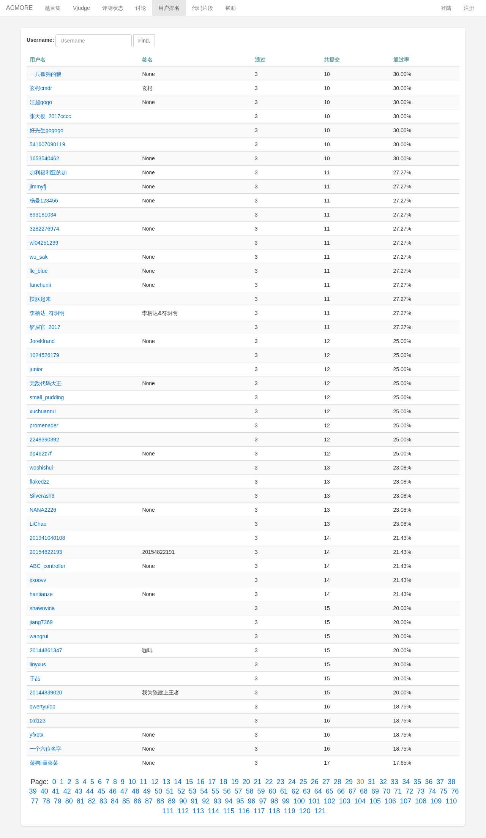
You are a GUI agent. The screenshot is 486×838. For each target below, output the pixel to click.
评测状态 (112, 8)
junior (36, 369)
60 (272, 791)
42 (67, 791)
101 (314, 801)
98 (274, 801)
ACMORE (19, 8)
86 (137, 801)
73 (420, 791)
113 (198, 811)
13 (166, 782)
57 (238, 791)
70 (386, 791)
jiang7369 (41, 622)
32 (383, 782)
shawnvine (42, 608)
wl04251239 (44, 243)
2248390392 (44, 439)
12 (155, 782)
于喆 (35, 678)
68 (364, 791)
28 (337, 782)
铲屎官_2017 (45, 327)
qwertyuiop (42, 707)
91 (194, 801)
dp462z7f (41, 454)
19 (234, 782)
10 (132, 782)
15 (189, 782)
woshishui (41, 468)
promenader (44, 425)
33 (394, 782)
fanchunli (40, 285)
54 (204, 791)
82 (92, 801)
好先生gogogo (46, 130)
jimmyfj (38, 186)
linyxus (38, 664)
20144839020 (46, 692)
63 (307, 791)
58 (250, 791)
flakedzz (39, 482)
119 (289, 811)
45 (101, 791)
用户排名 (169, 8)
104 (360, 801)
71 (398, 791)
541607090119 (47, 144)
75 (443, 791)
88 (160, 801)
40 (44, 791)
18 (223, 782)
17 (212, 782)
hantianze (41, 594)
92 (206, 801)
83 (103, 801)
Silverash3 (42, 496)
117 (259, 811)
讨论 (141, 8)
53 (192, 791)
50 (158, 791)
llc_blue (38, 271)
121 (320, 811)
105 (375, 801)
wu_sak (38, 257)
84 (114, 801)
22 (269, 782)
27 (326, 782)
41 (56, 791)
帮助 (230, 8)
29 (349, 782)
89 (171, 801)
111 (168, 811)
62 (295, 791)
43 (78, 791)
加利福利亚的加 (48, 172)
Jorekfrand (42, 341)
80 (69, 801)
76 (455, 791)
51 (170, 791)
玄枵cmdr (41, 88)
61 (284, 791)
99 (286, 801)
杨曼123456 (44, 201)
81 (80, 801)
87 (149, 801)
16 (200, 782)
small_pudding (47, 397)
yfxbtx (37, 735)
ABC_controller (47, 566)
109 (436, 801)
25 (303, 782)
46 (113, 791)
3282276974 (44, 229)
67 (352, 791)
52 (181, 791)
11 (143, 782)
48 (135, 791)
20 (246, 782)
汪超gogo (41, 102)
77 (35, 801)
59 (261, 791)
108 (420, 801)
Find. (144, 41)
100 (299, 801)
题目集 (53, 8)
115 (228, 811)
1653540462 (44, 158)
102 (329, 801)
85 (126, 801)
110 (451, 801)
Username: (40, 40)
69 (375, 791)
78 (46, 801)
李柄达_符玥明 (47, 313)
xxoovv (38, 580)
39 (33, 791)
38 (451, 782)
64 (318, 791)
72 (409, 791)
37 (440, 782)
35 (417, 782)
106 (390, 801)
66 (341, 791)
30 (360, 782)
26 (315, 782)
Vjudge (81, 8)
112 (183, 811)
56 (226, 791)
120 (305, 811)
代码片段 (202, 8)
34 (406, 782)
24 (292, 782)
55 (215, 791)
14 (177, 782)
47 (124, 791)
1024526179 (44, 355)
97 (263, 801)
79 (58, 801)
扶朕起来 (40, 299)
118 (274, 811)
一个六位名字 (46, 749)
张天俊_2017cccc (50, 116)
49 (147, 791)
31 (372, 782)
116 (243, 811)
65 (329, 791)
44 (90, 791)
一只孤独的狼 (46, 74)
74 (432, 791)
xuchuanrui (43, 411)
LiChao (38, 524)
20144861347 (46, 650)
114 (213, 811)
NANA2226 (43, 510)
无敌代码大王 (46, 383)
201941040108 (47, 538)
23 (280, 782)
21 (258, 782)
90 (183, 801)
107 (405, 801)
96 (252, 801)
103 (344, 801)
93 (217, 801)
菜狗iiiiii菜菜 (44, 763)
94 (228, 801)
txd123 (38, 721)
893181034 (43, 215)
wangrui (39, 636)
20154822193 (46, 552)
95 (240, 801)
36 (428, 782)
